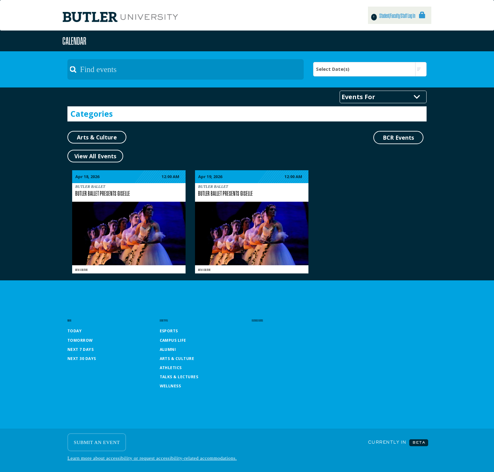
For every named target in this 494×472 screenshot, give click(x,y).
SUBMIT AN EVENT (97, 442)
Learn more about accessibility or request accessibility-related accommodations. (152, 458)
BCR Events (398, 137)
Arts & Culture (81, 269)
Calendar (74, 41)
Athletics (171, 367)
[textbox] (185, 69)
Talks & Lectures (179, 376)
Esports (169, 331)
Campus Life (173, 340)
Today (74, 331)
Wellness (170, 386)
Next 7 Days (80, 349)
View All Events (95, 156)
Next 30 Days (81, 358)
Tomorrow (80, 340)
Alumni (168, 349)
